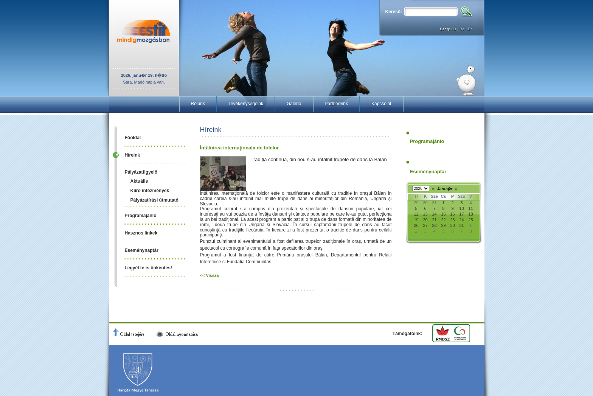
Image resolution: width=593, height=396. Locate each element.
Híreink (132, 155)
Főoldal (133, 137)
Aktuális (139, 181)
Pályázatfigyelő (141, 172)
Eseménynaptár (141, 250)
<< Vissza (209, 275)
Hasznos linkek (141, 233)
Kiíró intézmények (149, 190)
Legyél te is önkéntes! (148, 267)
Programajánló (141, 215)
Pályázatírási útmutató (154, 200)
